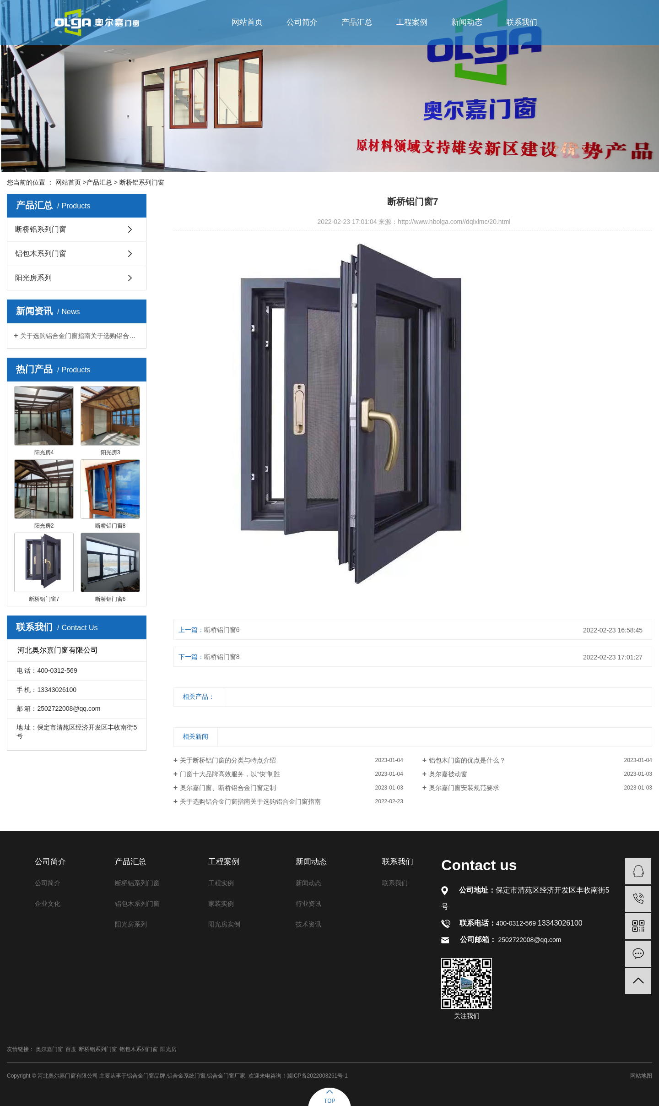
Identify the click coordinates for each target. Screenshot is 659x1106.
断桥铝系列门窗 (141, 182)
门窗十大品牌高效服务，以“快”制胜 (230, 774)
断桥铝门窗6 (222, 629)
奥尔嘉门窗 (49, 1049)
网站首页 (247, 22)
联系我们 (521, 22)
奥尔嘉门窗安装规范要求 (464, 787)
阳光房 (168, 1049)
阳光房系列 (33, 278)
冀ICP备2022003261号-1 (317, 1076)
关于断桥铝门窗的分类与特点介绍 (228, 760)
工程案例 (411, 22)
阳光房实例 (224, 924)
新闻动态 (466, 22)
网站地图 (641, 1076)
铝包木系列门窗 (40, 253)
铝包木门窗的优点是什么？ (467, 760)
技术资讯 (308, 924)
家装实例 (221, 903)
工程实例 (221, 883)
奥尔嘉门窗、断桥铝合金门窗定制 (228, 787)
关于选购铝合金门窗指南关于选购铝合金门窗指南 (80, 335)
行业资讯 (308, 903)
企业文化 (47, 903)
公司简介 (302, 22)
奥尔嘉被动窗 (448, 774)
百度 (70, 1049)
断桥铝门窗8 (222, 656)
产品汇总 (357, 22)
